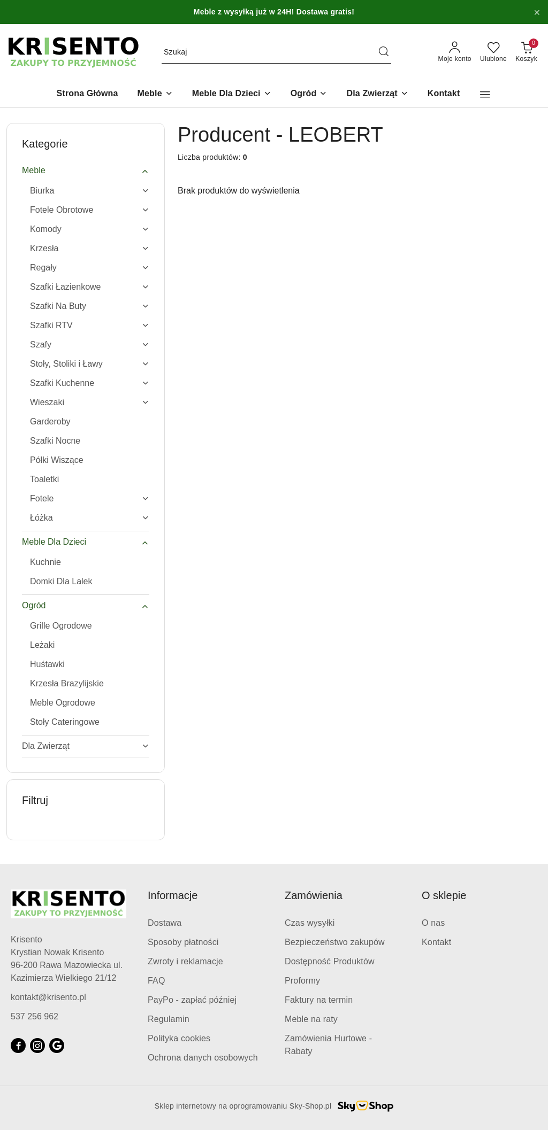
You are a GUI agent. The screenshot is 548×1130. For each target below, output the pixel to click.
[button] (485, 94)
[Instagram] (37, 1045)
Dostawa (164, 922)
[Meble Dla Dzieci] (232, 94)
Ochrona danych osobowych (203, 1057)
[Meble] (155, 94)
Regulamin (168, 1019)
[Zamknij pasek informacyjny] (537, 12)
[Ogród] (309, 94)
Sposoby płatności (183, 942)
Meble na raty (311, 1019)
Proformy (302, 980)
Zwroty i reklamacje (185, 961)
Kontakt (436, 942)
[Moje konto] (455, 52)
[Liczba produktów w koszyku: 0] (526, 52)
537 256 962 (34, 1016)
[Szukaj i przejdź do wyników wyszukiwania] (383, 52)
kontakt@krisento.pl (48, 997)
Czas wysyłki (309, 922)
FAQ (156, 980)
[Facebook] (18, 1045)
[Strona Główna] (87, 94)
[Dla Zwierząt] (377, 94)
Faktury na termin (319, 999)
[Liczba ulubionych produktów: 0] (493, 52)
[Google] (56, 1045)
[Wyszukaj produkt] (276, 53)
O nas (433, 922)
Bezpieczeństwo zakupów (335, 942)
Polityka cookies (179, 1038)
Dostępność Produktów (330, 961)
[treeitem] (85, 170)
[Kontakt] (444, 94)
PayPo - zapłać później (192, 999)
